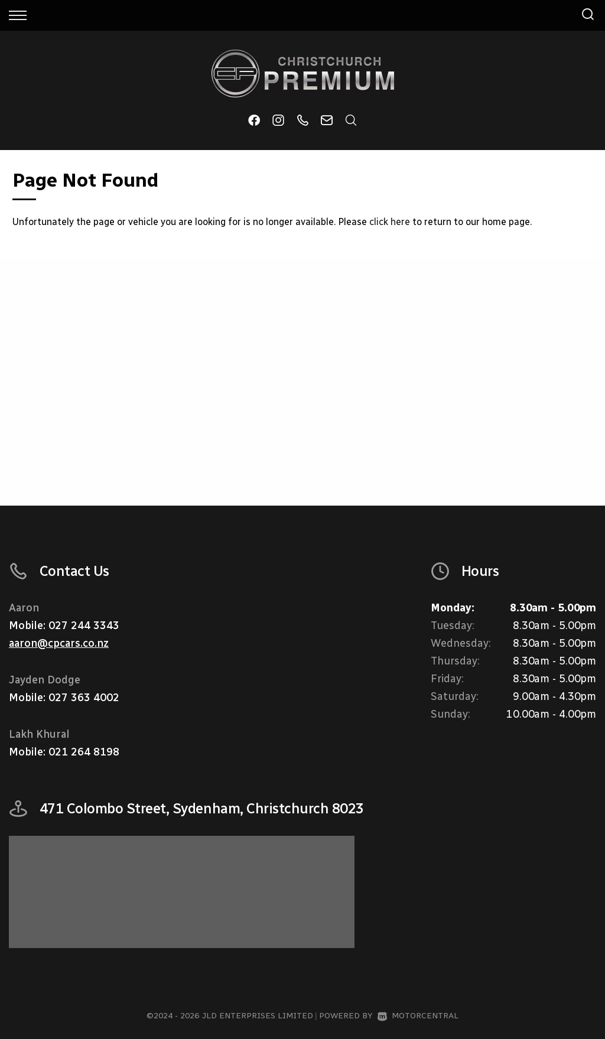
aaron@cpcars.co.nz (59, 643)
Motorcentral (418, 1016)
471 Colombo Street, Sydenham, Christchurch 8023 (202, 808)
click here (389, 221)
